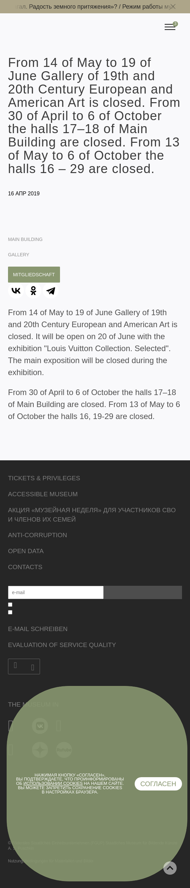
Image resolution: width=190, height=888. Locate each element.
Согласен (158, 783)
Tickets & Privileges (44, 478)
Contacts (25, 566)
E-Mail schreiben (38, 628)
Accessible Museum (43, 494)
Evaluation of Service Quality (62, 644)
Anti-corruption (37, 535)
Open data (26, 551)
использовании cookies (53, 783)
